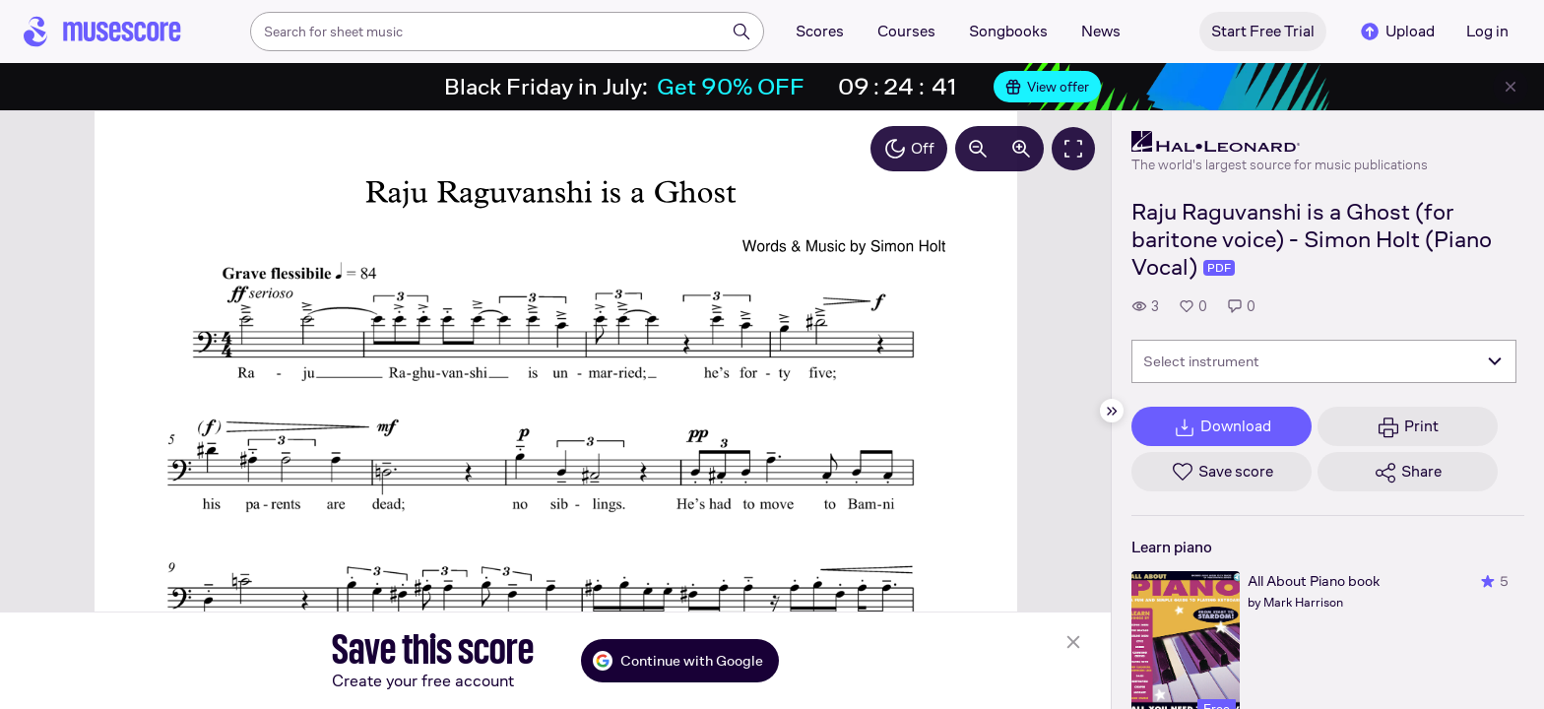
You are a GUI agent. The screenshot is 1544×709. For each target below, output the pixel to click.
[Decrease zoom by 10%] (977, 148)
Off (908, 149)
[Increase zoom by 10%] (1021, 148)
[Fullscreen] (1073, 148)
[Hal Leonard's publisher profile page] (1279, 142)
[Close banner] (1510, 86)
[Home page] (102, 31)
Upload (1396, 31)
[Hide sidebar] (1112, 410)
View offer (1047, 87)
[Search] (741, 31)
